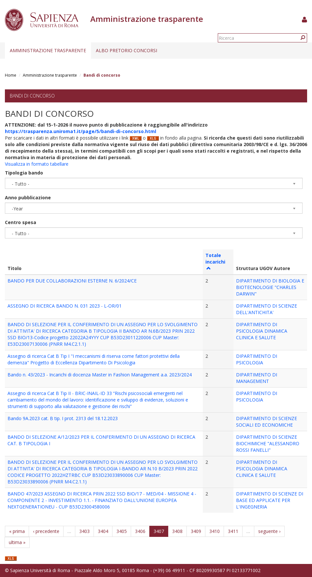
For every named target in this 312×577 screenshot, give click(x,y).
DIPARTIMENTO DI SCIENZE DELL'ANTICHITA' (266, 309)
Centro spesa (20, 222)
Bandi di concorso (32, 96)
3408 (177, 531)
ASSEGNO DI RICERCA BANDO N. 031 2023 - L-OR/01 (64, 306)
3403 (84, 531)
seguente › (269, 531)
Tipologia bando (24, 173)
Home (10, 75)
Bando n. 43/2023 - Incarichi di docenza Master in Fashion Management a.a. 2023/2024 (99, 375)
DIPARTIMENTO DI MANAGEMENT (256, 378)
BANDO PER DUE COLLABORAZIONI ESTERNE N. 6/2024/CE (72, 281)
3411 (233, 531)
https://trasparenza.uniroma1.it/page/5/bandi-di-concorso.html (80, 131)
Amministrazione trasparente (48, 50)
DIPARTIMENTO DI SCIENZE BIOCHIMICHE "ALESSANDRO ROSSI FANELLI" (267, 443)
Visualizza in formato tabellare (36, 164)
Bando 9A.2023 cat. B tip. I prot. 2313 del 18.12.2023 (62, 418)
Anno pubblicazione (28, 197)
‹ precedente (46, 531)
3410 (214, 531)
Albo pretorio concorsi (126, 50)
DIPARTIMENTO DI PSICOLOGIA (256, 359)
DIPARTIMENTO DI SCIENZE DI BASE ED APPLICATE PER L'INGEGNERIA (269, 500)
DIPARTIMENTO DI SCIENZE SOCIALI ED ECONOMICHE (266, 421)
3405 (121, 531)
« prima (17, 531)
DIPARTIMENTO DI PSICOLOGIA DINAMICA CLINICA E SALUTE (261, 331)
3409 (196, 531)
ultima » (17, 542)
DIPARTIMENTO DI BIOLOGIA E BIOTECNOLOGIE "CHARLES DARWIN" (270, 287)
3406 (140, 531)
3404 (103, 531)
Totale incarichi (215, 261)
